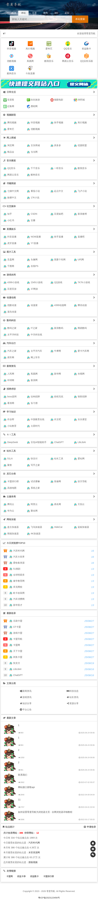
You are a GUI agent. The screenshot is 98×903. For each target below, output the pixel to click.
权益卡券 (21, 876)
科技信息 (72, 691)
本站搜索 (80, 19)
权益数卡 (34, 876)
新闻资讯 (26, 691)
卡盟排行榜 (48, 876)
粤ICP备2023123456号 (49, 897)
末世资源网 (34, 852)
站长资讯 (72, 697)
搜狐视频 (33, 862)
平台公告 (26, 709)
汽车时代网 (34, 842)
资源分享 (72, 703)
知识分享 (26, 703)
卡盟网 (9, 876)
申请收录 (90, 827)
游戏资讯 (26, 697)
